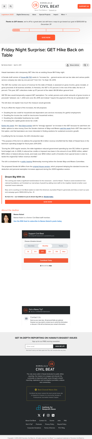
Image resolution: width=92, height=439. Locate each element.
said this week (65, 128)
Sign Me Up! (60, 346)
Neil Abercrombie (25, 125)
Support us (52, 10)
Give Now (48, 202)
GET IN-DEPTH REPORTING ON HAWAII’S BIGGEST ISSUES (46, 338)
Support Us (84, 6)
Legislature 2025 (8, 15)
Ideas (34, 15)
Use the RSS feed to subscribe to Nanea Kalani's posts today (38, 221)
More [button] (64, 15)
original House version (41, 166)
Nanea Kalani (7, 65)
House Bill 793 (26, 77)
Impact (56, 15)
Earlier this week (8, 125)
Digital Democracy (23, 15)
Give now (46, 37)
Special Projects (44, 15)
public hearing (26, 161)
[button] (4, 6)
